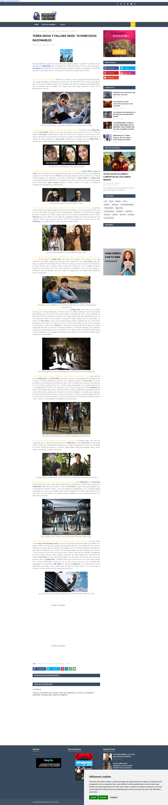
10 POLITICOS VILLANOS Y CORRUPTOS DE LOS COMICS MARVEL (117, 177)
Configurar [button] (113, 797)
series (38, 31)
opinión (115, 214)
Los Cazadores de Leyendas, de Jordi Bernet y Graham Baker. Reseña (124, 114)
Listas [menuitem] (62, 24)
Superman (115, 204)
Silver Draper (38, 45)
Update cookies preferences (10, 1)
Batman (118, 201)
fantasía (106, 204)
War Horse (58, 564)
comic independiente (127, 204)
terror (125, 201)
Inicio (34, 31)
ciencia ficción (41, 663)
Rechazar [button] (103, 797)
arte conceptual (109, 211)
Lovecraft (131, 214)
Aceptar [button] (93, 797)
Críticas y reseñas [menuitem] (49, 24)
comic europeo (109, 218)
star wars (107, 214)
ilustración (120, 211)
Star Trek (122, 214)
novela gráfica (108, 208)
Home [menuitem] (36, 24)
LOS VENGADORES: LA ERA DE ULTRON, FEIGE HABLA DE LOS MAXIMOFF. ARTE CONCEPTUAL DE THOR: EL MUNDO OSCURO (124, 126)
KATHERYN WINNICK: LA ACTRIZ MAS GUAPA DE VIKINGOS (124, 755)
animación (129, 211)
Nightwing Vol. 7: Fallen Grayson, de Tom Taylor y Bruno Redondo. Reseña (122, 137)
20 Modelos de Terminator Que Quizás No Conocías (124, 93)
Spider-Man (119, 208)
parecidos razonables (58, 663)
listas (48, 663)
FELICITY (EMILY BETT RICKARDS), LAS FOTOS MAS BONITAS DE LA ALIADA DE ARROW (122, 767)
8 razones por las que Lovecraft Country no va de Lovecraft (123, 104)
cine (105, 201)
